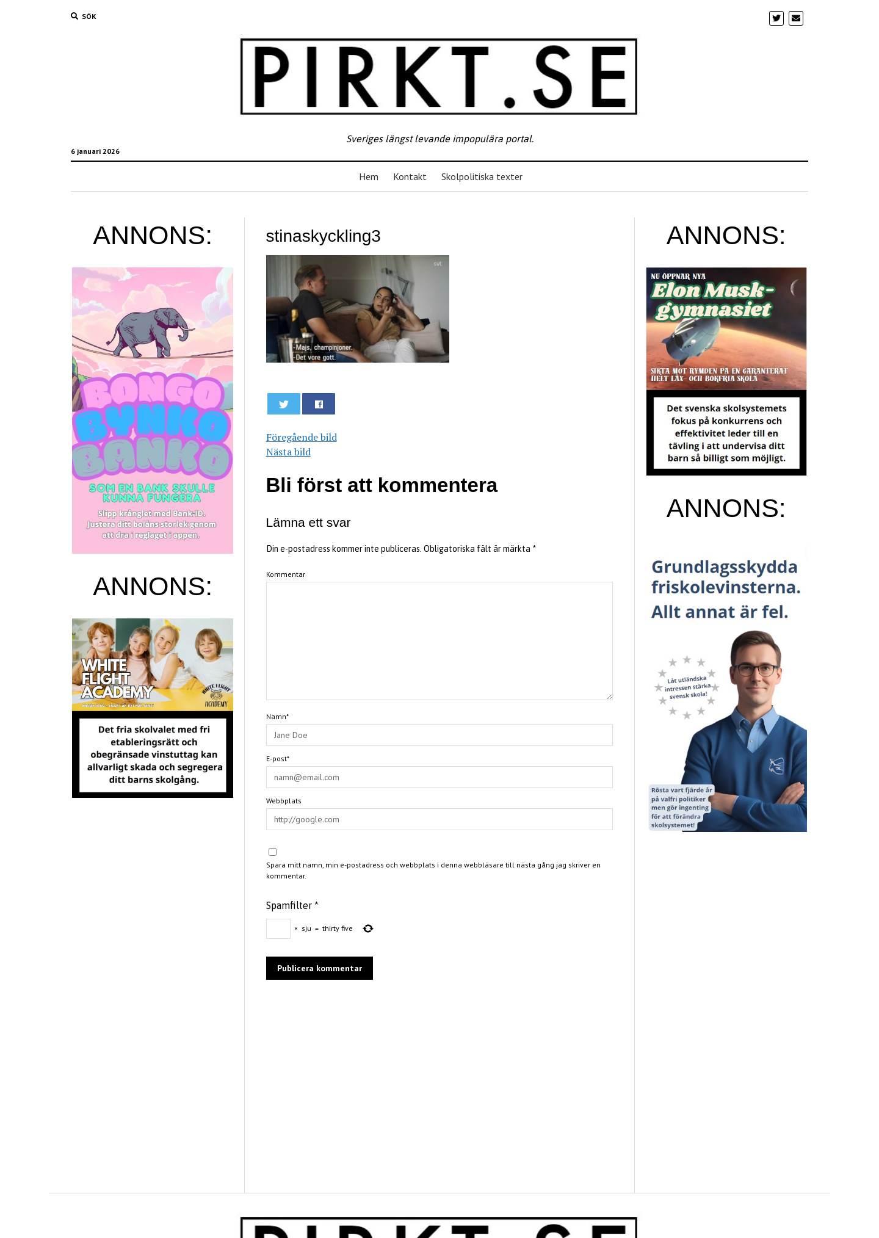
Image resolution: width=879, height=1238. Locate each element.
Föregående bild (301, 437)
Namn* (277, 716)
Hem (368, 176)
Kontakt (410, 176)
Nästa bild (288, 451)
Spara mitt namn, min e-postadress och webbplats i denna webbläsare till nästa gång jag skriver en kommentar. (433, 870)
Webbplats (284, 800)
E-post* (277, 758)
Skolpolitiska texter (482, 176)
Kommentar (285, 574)
